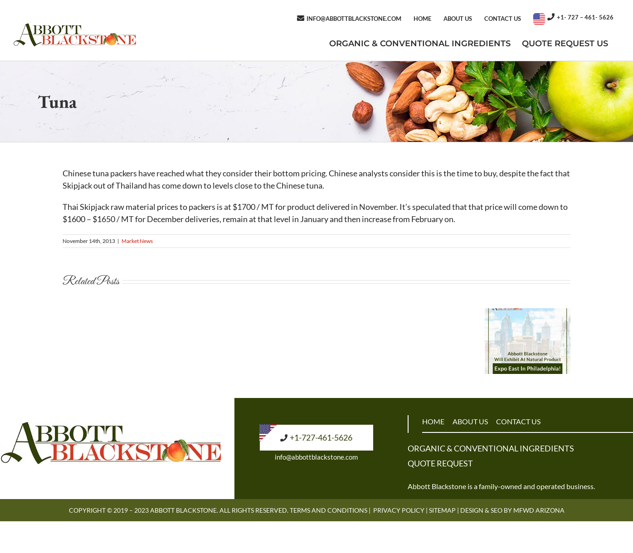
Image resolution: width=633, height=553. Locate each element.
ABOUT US (470, 421)
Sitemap (442, 510)
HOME (433, 421)
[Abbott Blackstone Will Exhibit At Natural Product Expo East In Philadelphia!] (527, 313)
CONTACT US (518, 421)
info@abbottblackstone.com (316, 457)
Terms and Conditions (328, 510)
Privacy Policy (398, 510)
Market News (137, 241)
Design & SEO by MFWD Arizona (512, 510)
